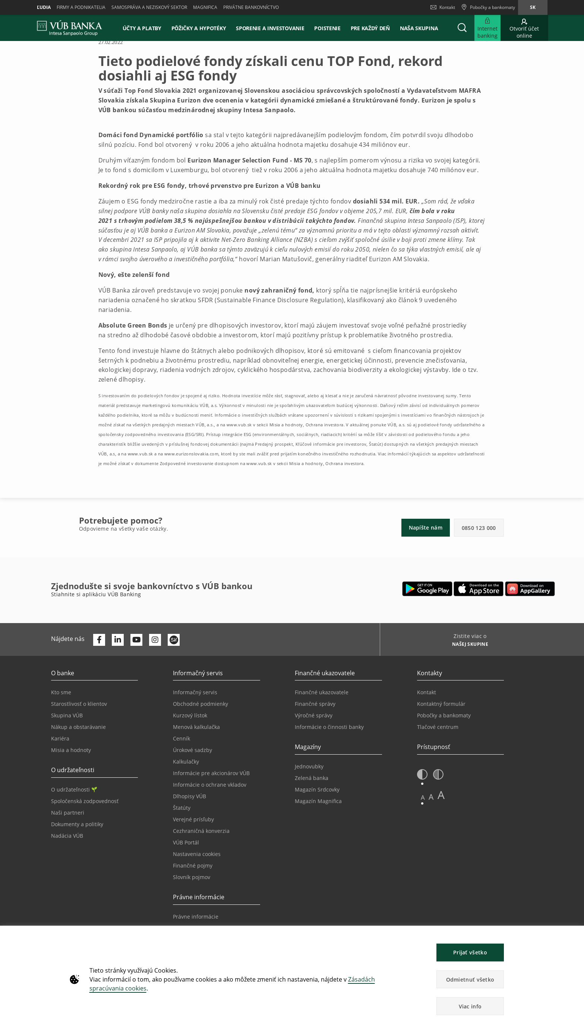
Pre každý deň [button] (370, 28)
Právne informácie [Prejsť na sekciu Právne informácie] (195, 916)
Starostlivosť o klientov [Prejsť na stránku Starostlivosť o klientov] (79, 703)
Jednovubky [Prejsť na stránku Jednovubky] (309, 766)
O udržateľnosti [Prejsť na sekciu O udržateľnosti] (74, 789)
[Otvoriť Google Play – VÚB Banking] (427, 588)
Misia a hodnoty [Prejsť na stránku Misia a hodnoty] (71, 750)
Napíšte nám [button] (425, 527)
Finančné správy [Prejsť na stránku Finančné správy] (315, 703)
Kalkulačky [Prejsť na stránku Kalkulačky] (186, 761)
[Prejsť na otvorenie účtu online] (524, 28)
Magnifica (205, 7)
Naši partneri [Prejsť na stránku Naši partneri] (67, 812)
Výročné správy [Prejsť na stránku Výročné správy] (313, 715)
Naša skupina (419, 28)
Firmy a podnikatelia (81, 7)
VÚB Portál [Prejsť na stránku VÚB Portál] (186, 842)
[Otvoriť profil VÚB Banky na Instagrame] (155, 640)
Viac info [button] (470, 1006)
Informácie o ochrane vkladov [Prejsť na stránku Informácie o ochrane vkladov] (209, 784)
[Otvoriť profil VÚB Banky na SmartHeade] (174, 640)
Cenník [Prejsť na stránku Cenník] (181, 738)
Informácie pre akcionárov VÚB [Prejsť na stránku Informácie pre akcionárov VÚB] (211, 773)
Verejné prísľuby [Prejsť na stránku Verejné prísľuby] (193, 819)
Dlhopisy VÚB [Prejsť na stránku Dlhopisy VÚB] (189, 796)
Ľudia (44, 7)
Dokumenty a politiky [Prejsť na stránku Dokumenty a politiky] (77, 824)
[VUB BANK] (70, 28)
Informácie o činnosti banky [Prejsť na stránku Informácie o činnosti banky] (329, 726)
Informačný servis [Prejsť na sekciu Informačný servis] (195, 692)
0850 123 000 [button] (479, 527)
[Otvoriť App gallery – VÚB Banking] (530, 588)
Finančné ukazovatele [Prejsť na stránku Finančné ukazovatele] (321, 692)
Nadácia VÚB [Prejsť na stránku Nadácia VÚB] (67, 835)
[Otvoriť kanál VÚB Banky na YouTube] (136, 640)
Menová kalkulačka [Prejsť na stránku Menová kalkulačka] (196, 726)
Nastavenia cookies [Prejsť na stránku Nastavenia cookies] (197, 853)
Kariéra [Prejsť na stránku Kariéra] (60, 738)
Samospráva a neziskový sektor (149, 7)
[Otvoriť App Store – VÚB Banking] (479, 588)
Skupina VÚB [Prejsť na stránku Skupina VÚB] (67, 715)
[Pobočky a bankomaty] (488, 7)
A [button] (423, 797)
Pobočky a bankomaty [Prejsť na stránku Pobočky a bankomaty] (444, 715)
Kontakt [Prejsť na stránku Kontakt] (426, 692)
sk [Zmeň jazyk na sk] (533, 7)
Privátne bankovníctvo (251, 7)
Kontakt (442, 7)
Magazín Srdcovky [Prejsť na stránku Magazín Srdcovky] (317, 789)
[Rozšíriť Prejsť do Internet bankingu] (487, 28)
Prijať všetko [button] (470, 952)
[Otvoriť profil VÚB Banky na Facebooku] (99, 640)
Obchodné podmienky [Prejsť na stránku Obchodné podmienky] (200, 703)
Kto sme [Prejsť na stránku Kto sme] (61, 692)
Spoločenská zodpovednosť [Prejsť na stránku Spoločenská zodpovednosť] (85, 801)
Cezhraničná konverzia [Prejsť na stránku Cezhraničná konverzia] (201, 830)
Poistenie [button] (327, 28)
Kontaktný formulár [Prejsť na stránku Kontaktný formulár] (441, 703)
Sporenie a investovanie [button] (270, 28)
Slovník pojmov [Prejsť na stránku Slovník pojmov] (191, 877)
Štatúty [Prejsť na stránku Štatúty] (181, 807)
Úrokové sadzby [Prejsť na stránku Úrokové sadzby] (192, 750)
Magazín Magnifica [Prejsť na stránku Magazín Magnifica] (318, 801)
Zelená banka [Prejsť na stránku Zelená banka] (311, 777)
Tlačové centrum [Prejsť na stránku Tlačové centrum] (437, 726)
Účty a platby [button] (142, 28)
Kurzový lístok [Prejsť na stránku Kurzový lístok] (190, 715)
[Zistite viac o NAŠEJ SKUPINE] (467, 645)
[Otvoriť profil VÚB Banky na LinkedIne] (118, 640)
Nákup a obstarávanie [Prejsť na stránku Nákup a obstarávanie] (78, 726)
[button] (462, 28)
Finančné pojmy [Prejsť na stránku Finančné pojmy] (192, 865)
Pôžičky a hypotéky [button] (198, 28)
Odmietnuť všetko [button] (470, 979)
